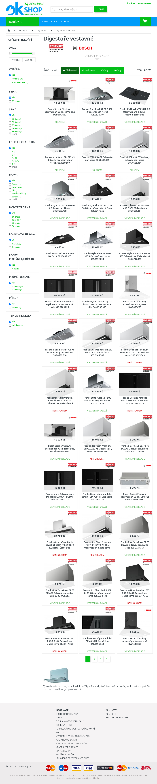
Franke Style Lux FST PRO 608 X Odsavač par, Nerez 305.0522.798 (60, 208)
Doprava (54, 21)
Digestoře (41, 30)
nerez (17, 187)
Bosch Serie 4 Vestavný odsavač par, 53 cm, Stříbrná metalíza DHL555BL (135, 497)
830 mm (17, 125)
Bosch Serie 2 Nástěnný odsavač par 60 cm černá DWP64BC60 (134, 641)
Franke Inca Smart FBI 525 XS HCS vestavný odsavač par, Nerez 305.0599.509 (59, 160)
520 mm (17, 122)
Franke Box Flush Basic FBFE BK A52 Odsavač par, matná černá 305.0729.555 (60, 593)
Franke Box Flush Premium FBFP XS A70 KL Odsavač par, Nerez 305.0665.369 (134, 352)
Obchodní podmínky (67, 714)
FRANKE (17, 78)
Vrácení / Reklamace (67, 747)
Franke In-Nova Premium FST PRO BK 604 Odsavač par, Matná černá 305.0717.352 (135, 593)
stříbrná (17, 196)
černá (16, 184)
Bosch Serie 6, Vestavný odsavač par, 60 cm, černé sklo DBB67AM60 (60, 112)
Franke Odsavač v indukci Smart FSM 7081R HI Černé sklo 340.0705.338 (134, 401)
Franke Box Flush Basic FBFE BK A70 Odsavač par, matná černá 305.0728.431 (97, 593)
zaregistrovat (143, 3)
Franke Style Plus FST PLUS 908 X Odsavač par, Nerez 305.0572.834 (97, 256)
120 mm (17, 289)
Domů (44, 21)
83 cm (16, 101)
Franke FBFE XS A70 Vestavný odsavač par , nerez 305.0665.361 (135, 160)
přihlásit (130, 3)
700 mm (17, 119)
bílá (15, 190)
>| (107, 658)
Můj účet (111, 714)
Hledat (100, 9)
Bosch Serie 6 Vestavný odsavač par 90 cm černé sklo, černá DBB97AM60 (60, 449)
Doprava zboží (64, 725)
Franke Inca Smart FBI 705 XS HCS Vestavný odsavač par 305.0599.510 (59, 352)
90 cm (16, 226)
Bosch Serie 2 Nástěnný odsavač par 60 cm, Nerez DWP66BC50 (135, 304)
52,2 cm (17, 220)
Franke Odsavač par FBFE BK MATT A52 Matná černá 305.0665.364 (134, 208)
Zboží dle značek (65, 754)
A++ (15, 161)
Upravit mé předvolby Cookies (72, 758)
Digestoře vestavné (65, 30)
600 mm (17, 128)
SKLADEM (145, 70)
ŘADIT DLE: (50, 69)
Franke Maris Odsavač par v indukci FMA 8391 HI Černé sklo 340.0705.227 (60, 497)
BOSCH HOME (20, 82)
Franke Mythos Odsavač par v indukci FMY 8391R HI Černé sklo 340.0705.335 (97, 304)
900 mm (17, 131)
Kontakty (66, 21)
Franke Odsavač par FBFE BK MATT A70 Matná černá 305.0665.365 (97, 352)
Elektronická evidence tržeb (71, 743)
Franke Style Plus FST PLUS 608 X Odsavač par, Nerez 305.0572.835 (97, 401)
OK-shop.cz (25, 766)
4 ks (15, 268)
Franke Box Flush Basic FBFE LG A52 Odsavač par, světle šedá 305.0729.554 (135, 545)
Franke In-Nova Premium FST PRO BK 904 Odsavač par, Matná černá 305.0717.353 (60, 641)
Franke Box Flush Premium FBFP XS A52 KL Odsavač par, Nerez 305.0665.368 (97, 449)
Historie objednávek (117, 717)
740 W (16, 307)
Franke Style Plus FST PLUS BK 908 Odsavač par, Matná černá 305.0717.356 (97, 208)
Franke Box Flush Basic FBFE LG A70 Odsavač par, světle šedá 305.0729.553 (135, 449)
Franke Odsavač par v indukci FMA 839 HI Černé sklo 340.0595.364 (97, 641)
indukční (17, 325)
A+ (14, 158)
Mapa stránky (63, 751)
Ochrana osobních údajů (70, 721)
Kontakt (60, 717)
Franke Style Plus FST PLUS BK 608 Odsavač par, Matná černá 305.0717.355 (134, 256)
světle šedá (19, 193)
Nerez (16, 244)
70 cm (16, 223)
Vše (13, 75)
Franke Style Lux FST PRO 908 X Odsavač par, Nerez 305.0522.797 (97, 112)
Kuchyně (23, 30)
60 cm (16, 217)
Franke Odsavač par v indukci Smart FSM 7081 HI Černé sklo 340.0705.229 (97, 497)
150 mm (17, 286)
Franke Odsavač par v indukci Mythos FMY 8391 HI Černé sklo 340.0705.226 (59, 304)
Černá (16, 247)
